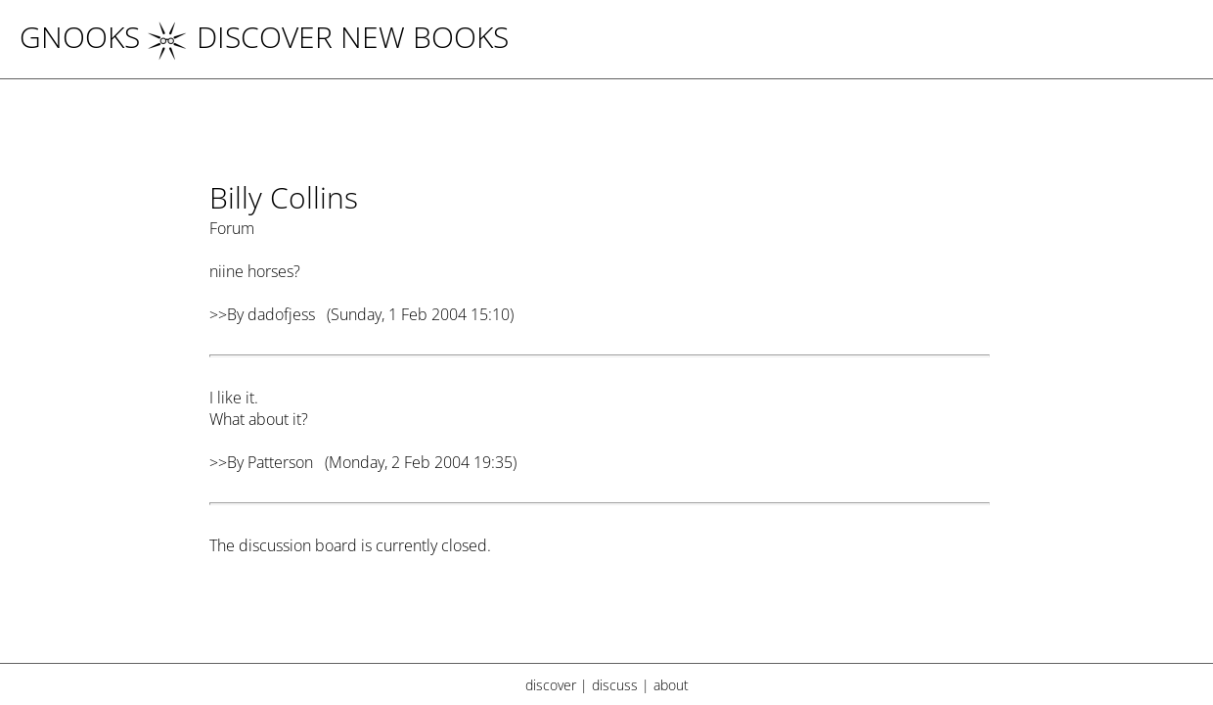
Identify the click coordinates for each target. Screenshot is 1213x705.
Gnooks (80, 37)
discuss (615, 685)
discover (550, 685)
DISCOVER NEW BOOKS (328, 37)
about (671, 685)
